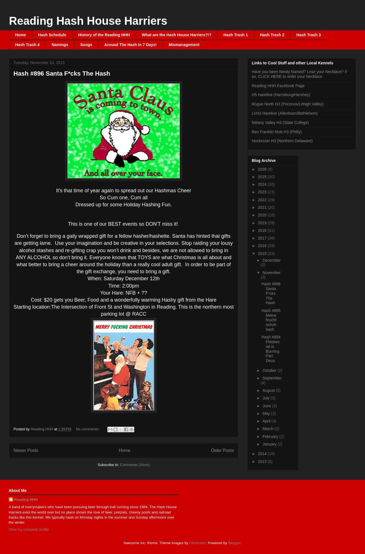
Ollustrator (197, 543)
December (271, 260)
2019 (263, 223)
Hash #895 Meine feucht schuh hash (271, 320)
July (266, 398)
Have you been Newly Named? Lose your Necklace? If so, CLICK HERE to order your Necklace (299, 74)
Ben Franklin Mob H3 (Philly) (277, 132)
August (269, 390)
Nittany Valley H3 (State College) (280, 122)
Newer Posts (25, 450)
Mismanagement (184, 44)
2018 (263, 230)
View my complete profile (29, 529)
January (270, 444)
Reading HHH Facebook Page (278, 85)
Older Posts (222, 450)
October (270, 370)
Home (20, 35)
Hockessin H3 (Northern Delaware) (282, 141)
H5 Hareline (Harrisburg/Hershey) (281, 94)
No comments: (88, 429)
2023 (263, 192)
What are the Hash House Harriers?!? (176, 35)
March (268, 428)
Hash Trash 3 (308, 35)
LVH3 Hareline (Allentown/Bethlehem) (285, 113)
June (267, 406)
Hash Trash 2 (272, 35)
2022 (263, 200)
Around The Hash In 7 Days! (130, 44)
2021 (263, 207)
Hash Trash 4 (27, 44)
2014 (263, 453)
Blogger (234, 543)
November (271, 272)
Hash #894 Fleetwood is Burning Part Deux (271, 349)
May (266, 413)
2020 (263, 215)
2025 (263, 177)
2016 (263, 245)
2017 (263, 238)
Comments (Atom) (134, 465)
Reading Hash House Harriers (88, 21)
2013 (263, 461)
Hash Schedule (52, 35)
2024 (263, 184)
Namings (60, 44)
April (266, 421)
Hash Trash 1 (235, 35)
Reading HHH (26, 500)
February (270, 436)
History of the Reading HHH (104, 35)
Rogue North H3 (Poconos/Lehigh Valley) (288, 104)
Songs (86, 44)
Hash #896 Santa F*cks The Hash (61, 73)
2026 (263, 169)
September (271, 378)
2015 (263, 253)
